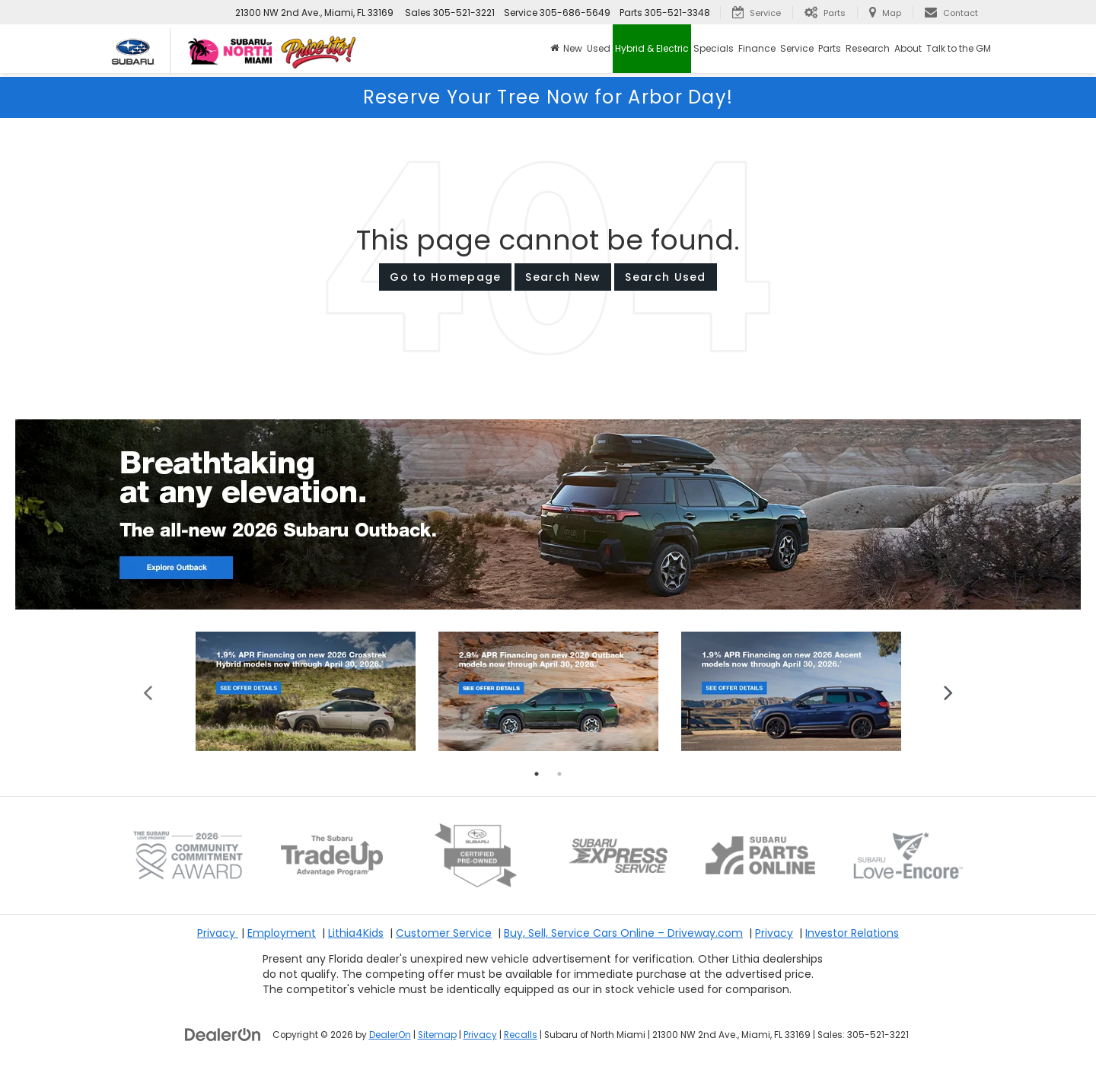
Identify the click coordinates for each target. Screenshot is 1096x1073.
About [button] (908, 48)
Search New (563, 277)
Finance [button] (757, 48)
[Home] (554, 48)
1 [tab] (536, 774)
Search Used (665, 277)
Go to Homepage (445, 277)
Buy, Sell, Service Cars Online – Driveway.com (623, 933)
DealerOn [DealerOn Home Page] (390, 1035)
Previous (148, 691)
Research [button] (868, 48)
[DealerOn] (223, 1034)
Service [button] (797, 48)
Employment (281, 933)
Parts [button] (829, 48)
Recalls (520, 1035)
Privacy (217, 933)
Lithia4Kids (356, 933)
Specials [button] (713, 48)
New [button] (572, 48)
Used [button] (598, 48)
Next (948, 691)
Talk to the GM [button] (958, 48)
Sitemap (437, 1035)
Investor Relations (852, 933)
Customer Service (444, 933)
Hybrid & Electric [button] (652, 48)
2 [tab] (559, 774)
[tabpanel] (306, 691)
